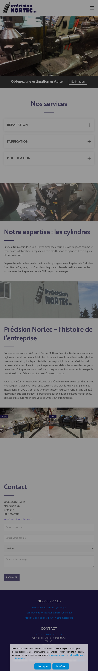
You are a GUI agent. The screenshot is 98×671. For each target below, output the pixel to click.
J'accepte (43, 666)
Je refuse (61, 666)
